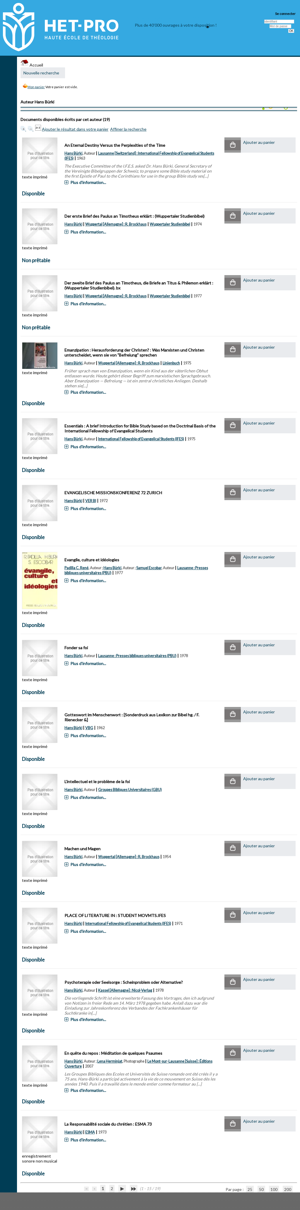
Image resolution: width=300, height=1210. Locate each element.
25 (250, 1189)
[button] (232, 145)
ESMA (90, 1132)
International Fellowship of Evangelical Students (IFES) (141, 439)
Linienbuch (171, 363)
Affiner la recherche (128, 129)
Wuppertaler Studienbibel (170, 224)
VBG (89, 728)
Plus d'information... (88, 182)
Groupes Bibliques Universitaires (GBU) (130, 790)
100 (273, 1189)
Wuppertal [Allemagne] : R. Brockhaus (115, 224)
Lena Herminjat (109, 1061)
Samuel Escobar (148, 568)
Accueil (32, 64)
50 (261, 1189)
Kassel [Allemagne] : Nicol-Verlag (125, 990)
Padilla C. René (76, 568)
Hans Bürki (73, 153)
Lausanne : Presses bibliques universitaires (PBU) (137, 656)
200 (287, 1189)
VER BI (90, 501)
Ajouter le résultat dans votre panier (75, 129)
